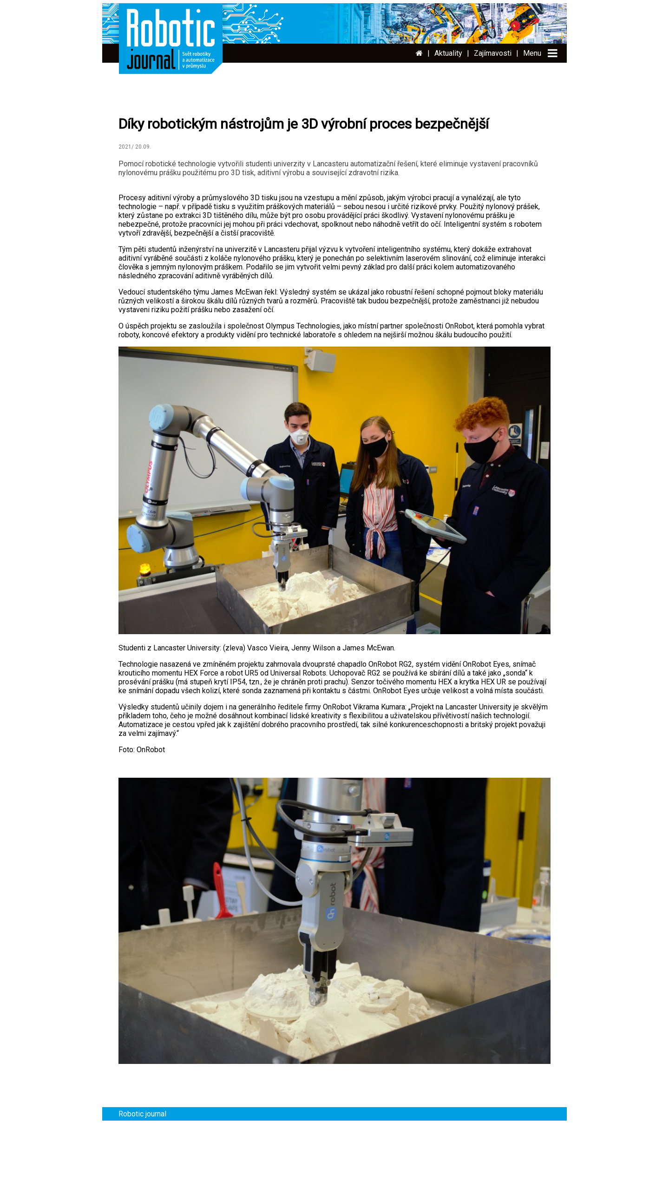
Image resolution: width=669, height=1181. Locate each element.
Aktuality (448, 53)
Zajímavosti (493, 53)
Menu (532, 53)
